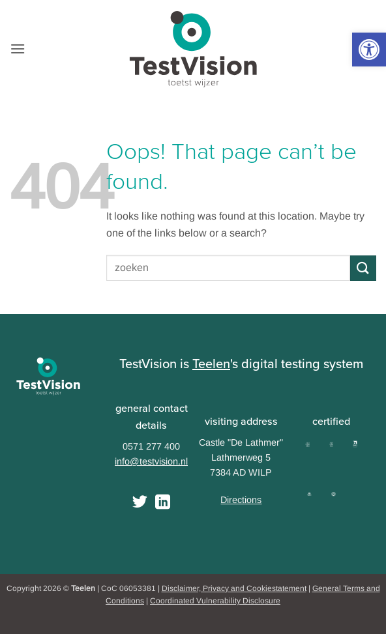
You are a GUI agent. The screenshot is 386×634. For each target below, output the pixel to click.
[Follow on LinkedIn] (162, 503)
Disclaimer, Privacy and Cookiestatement (234, 588)
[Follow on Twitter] (139, 503)
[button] (369, 49)
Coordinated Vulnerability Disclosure (215, 600)
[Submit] (363, 268)
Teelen (211, 363)
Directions (240, 500)
